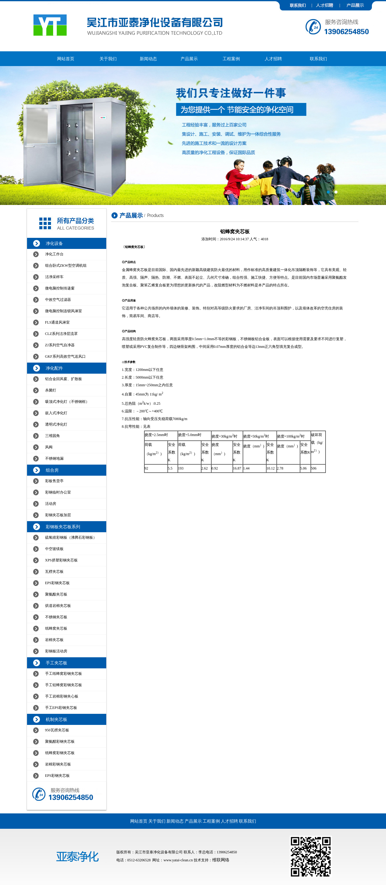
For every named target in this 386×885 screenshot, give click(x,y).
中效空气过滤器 (58, 299)
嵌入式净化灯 (56, 413)
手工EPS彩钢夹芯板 (61, 708)
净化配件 (54, 368)
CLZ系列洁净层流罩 (61, 334)
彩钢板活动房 (56, 651)
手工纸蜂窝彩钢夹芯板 (63, 673)
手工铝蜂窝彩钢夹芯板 (63, 685)
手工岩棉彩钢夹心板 (61, 696)
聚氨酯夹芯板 (56, 594)
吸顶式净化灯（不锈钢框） (67, 401)
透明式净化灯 (56, 424)
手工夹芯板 (56, 663)
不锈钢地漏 (54, 458)
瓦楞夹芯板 (54, 571)
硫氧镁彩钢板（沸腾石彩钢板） (71, 537)
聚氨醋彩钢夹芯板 (60, 741)
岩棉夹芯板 (54, 640)
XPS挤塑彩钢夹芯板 (61, 560)
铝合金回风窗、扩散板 (63, 379)
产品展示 (189, 59)
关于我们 (108, 59)
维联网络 (220, 860)
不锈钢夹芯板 (56, 617)
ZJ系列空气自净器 (60, 345)
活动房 (50, 504)
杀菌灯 (50, 390)
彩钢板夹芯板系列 (63, 527)
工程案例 (231, 59)
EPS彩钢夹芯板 (57, 583)
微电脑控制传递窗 (60, 288)
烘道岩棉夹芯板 (58, 606)
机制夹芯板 (56, 719)
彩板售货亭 (54, 481)
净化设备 (54, 243)
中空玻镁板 (54, 549)
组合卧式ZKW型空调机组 (66, 265)
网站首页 (65, 59)
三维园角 (52, 436)
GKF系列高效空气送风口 (65, 356)
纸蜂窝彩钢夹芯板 (60, 753)
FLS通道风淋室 (57, 322)
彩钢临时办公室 (58, 492)
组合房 (52, 470)
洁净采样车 (54, 277)
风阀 (49, 447)
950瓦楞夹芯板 (57, 730)
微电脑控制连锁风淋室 (63, 311)
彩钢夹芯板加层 (58, 515)
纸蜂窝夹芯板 (56, 628)
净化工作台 (54, 254)
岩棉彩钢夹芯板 (58, 764)
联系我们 (318, 59)
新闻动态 (148, 59)
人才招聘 (273, 59)
